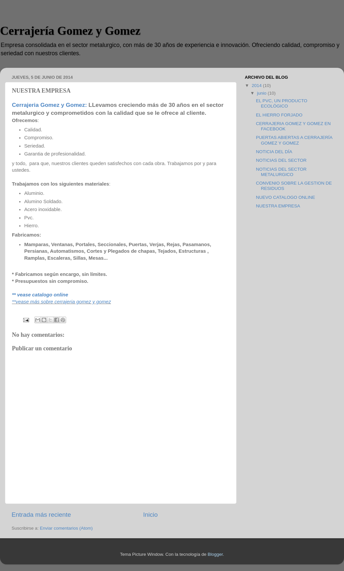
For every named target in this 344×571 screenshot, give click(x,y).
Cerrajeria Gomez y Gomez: (49, 105)
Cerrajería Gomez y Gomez (70, 30)
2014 (257, 85)
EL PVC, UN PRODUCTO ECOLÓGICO (281, 103)
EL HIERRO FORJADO (279, 114)
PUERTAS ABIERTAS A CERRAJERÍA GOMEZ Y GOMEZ (294, 140)
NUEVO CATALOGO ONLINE (285, 197)
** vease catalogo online (40, 294)
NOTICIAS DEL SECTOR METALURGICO (281, 172)
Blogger (215, 554)
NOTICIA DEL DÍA (274, 151)
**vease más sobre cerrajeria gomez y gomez (61, 301)
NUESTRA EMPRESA (278, 205)
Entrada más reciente (41, 514)
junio (262, 93)
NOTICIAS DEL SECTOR (281, 160)
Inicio (150, 514)
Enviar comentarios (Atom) (66, 528)
